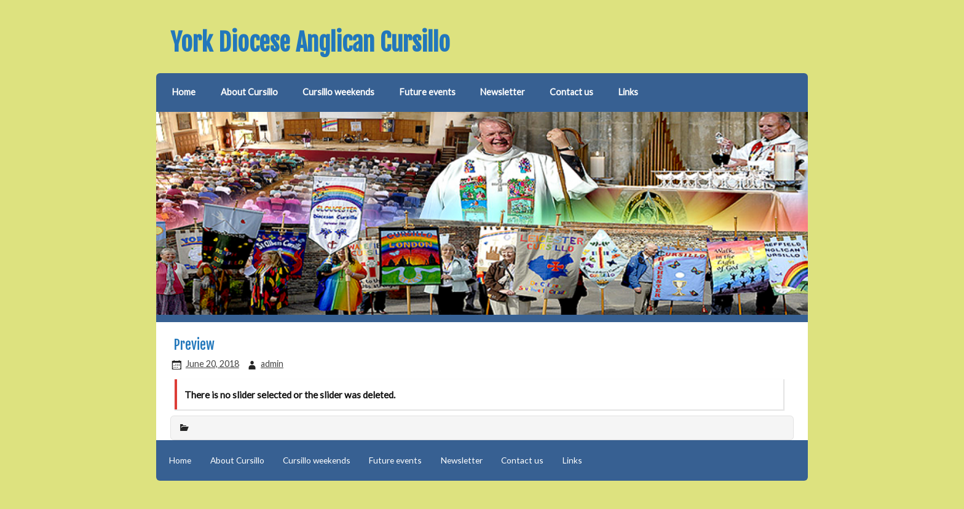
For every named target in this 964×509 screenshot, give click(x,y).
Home (184, 92)
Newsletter (502, 92)
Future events (428, 92)
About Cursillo (249, 92)
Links (628, 92)
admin (272, 363)
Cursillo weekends (338, 92)
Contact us (571, 92)
